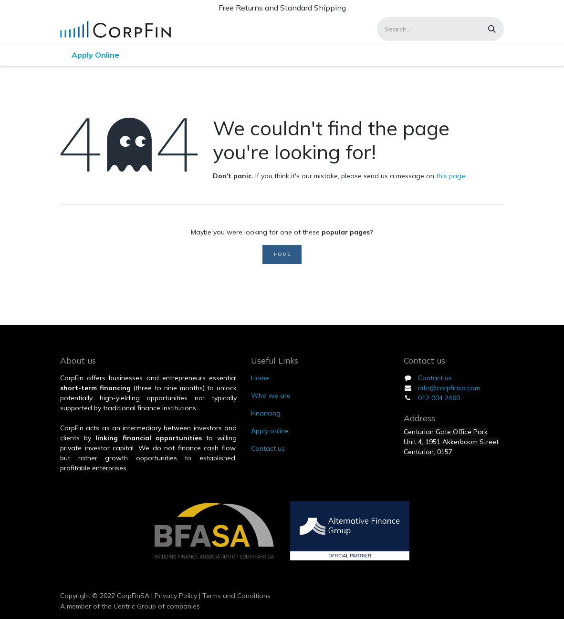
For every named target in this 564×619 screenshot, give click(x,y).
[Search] (492, 29)
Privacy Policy (175, 595)
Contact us (435, 378)
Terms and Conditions (236, 595)
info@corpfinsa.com (449, 388)
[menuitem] (95, 54)
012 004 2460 (439, 398)
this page (450, 176)
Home (282, 254)
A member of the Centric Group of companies (130, 606)
